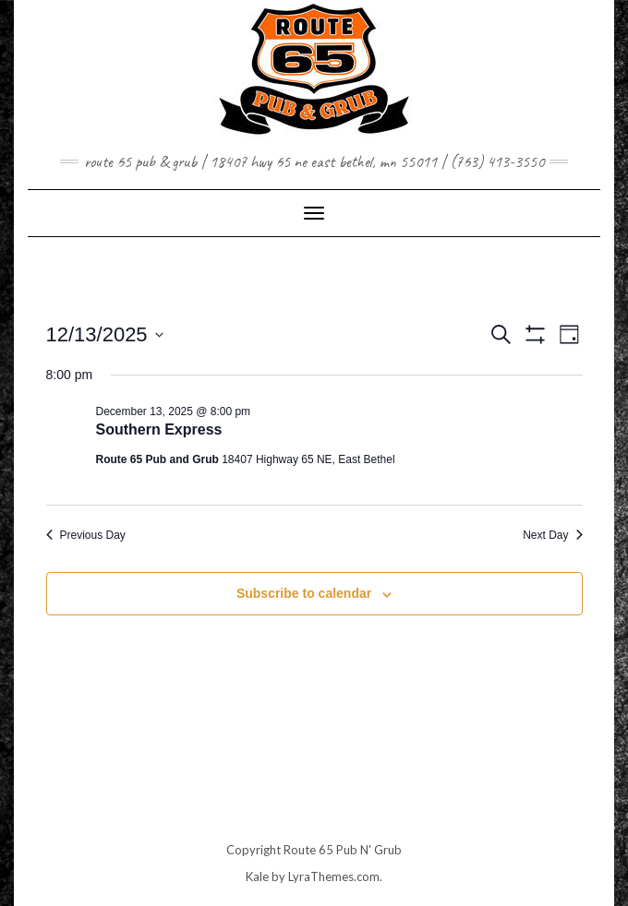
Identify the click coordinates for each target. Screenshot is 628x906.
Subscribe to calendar (303, 593)
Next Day (552, 535)
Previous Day (86, 535)
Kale (257, 876)
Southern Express (159, 429)
